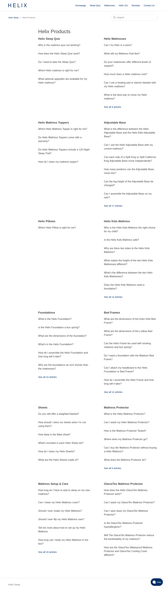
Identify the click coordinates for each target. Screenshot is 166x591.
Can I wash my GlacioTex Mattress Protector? (129, 502)
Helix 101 (123, 5)
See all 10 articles (47, 377)
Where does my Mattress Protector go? (125, 439)
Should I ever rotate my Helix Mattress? (60, 511)
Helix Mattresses (115, 38)
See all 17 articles (113, 205)
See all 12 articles (113, 392)
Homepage (80, 5)
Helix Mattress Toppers (53, 122)
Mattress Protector (116, 407)
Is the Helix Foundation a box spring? (58, 327)
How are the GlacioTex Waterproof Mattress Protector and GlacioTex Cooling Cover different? (128, 551)
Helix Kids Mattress (117, 221)
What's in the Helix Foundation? (55, 344)
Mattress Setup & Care (53, 483)
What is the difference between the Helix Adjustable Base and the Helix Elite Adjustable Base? (129, 133)
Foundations (46, 312)
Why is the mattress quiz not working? (59, 45)
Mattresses (109, 5)
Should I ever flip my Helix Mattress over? (61, 519)
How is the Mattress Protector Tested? (125, 430)
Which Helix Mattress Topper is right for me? (62, 129)
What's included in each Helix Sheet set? (60, 443)
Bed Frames (112, 312)
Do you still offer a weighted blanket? (58, 414)
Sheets (42, 407)
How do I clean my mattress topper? (58, 161)
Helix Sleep (13, 17)
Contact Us (149, 5)
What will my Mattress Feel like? (122, 53)
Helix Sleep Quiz (49, 38)
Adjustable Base (115, 122)
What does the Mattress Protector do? (125, 460)
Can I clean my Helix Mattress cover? (59, 502)
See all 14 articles (113, 297)
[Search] (134, 17)
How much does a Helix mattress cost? (125, 74)
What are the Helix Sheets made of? (58, 460)
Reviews (136, 5)
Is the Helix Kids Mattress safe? (121, 239)
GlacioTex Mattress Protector (123, 483)
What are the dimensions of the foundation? (62, 336)
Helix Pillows (46, 221)
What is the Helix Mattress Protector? (124, 414)
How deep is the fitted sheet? (54, 434)
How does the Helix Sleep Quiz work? (59, 53)
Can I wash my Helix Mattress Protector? (126, 422)
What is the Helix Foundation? (55, 319)
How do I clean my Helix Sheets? (56, 451)
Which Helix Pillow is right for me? (57, 227)
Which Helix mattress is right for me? (58, 70)
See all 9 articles (112, 107)
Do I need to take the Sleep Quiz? (57, 62)
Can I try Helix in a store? (118, 45)
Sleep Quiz (95, 5)
